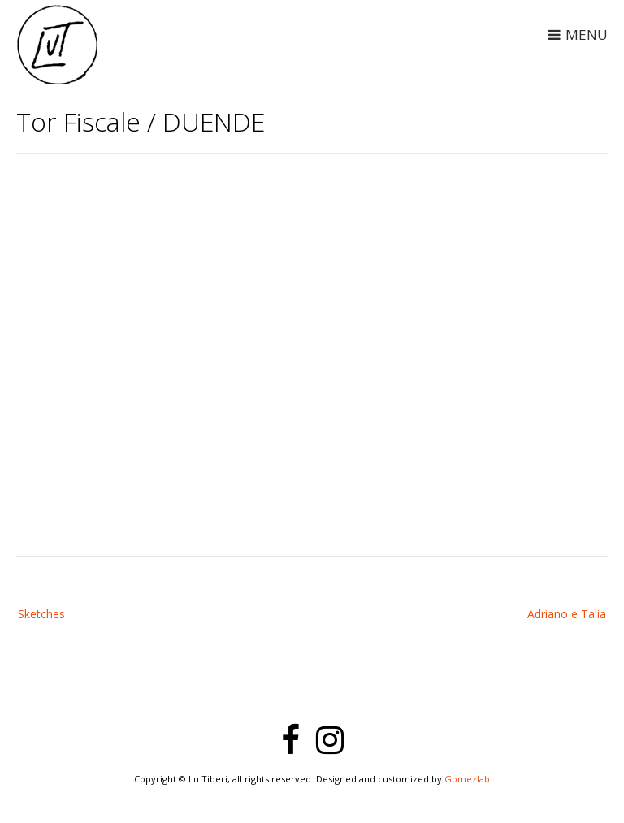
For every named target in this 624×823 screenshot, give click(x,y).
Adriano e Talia (566, 614)
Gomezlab (467, 779)
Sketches (41, 614)
